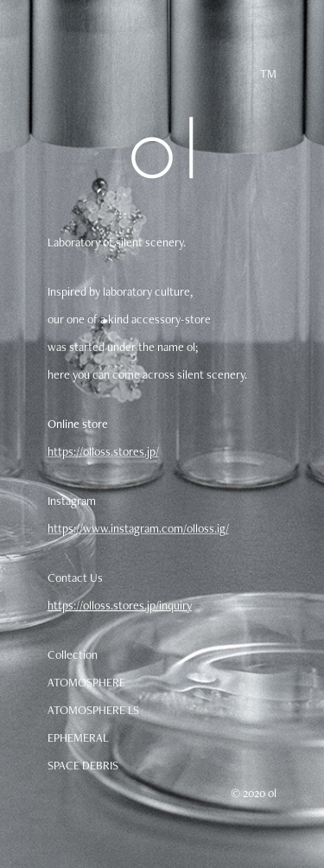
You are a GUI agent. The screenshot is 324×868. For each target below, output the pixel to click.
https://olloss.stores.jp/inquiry (120, 605)
